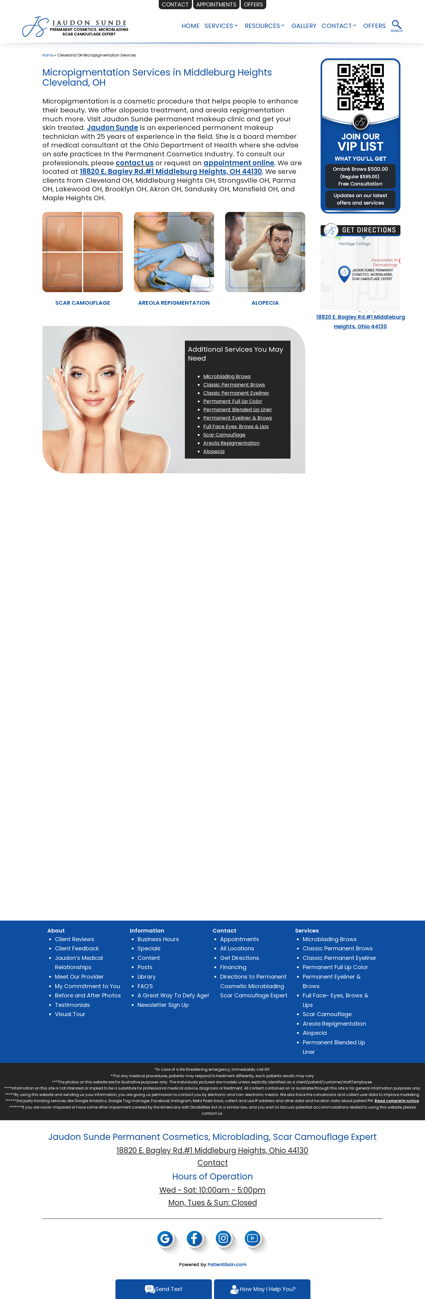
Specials (149, 948)
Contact (212, 1163)
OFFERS (374, 26)
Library (147, 976)
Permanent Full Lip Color (335, 967)
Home (47, 55)
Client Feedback (77, 948)
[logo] (75, 26)
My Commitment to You (87, 986)
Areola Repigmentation (334, 1023)
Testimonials (72, 1005)
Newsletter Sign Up (163, 1005)
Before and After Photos (88, 995)
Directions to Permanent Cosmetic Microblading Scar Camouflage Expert (253, 986)
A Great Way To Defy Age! (173, 995)
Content (149, 958)
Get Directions (239, 958)
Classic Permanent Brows (338, 948)
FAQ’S (145, 986)
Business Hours (158, 939)
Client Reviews (74, 939)
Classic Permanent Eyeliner (339, 958)
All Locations (237, 948)
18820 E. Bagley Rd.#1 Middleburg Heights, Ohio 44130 (212, 1150)
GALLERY (304, 26)
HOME (190, 26)
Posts (145, 967)
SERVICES (219, 26)
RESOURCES (262, 26)
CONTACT (337, 26)
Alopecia (315, 1033)
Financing (233, 967)
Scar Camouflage (327, 1014)
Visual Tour (70, 1014)
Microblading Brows (330, 939)
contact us (135, 163)
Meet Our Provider (79, 976)
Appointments (239, 939)
